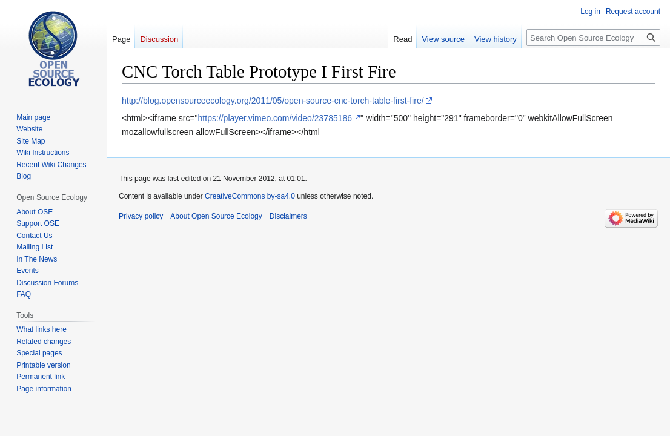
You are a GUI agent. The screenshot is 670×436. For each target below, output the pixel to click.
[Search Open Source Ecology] (593, 37)
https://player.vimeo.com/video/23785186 (275, 118)
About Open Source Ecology (216, 216)
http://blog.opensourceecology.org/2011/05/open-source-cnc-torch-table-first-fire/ (273, 100)
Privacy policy (141, 216)
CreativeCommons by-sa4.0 (250, 196)
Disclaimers (288, 216)
